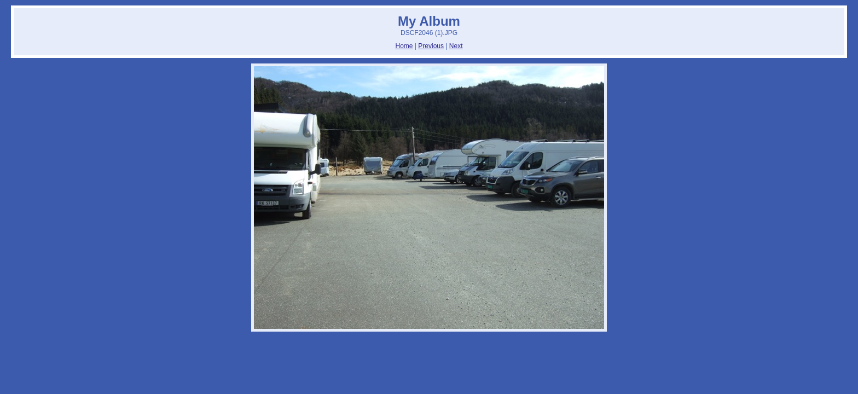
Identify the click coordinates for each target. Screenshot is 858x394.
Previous (431, 46)
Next (456, 46)
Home (404, 46)
